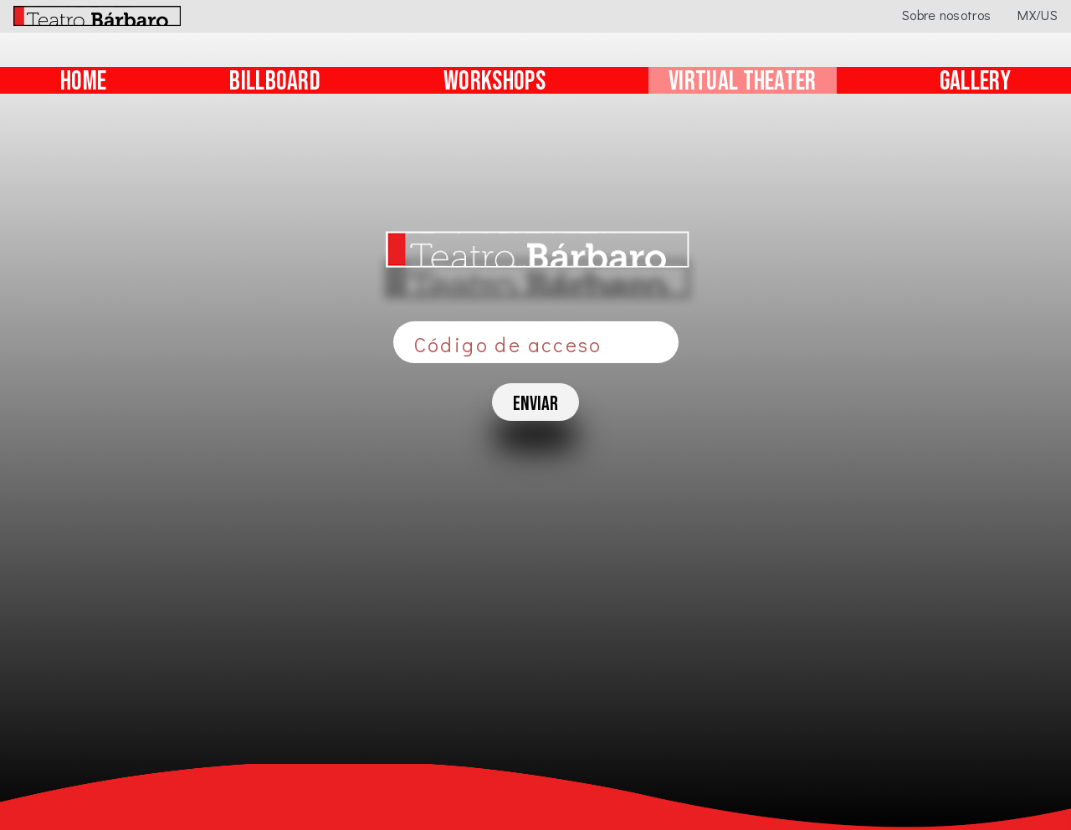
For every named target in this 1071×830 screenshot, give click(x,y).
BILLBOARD (274, 82)
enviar (535, 404)
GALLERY (975, 82)
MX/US (1037, 14)
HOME (83, 82)
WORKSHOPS (494, 82)
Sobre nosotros (946, 14)
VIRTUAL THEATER (743, 82)
